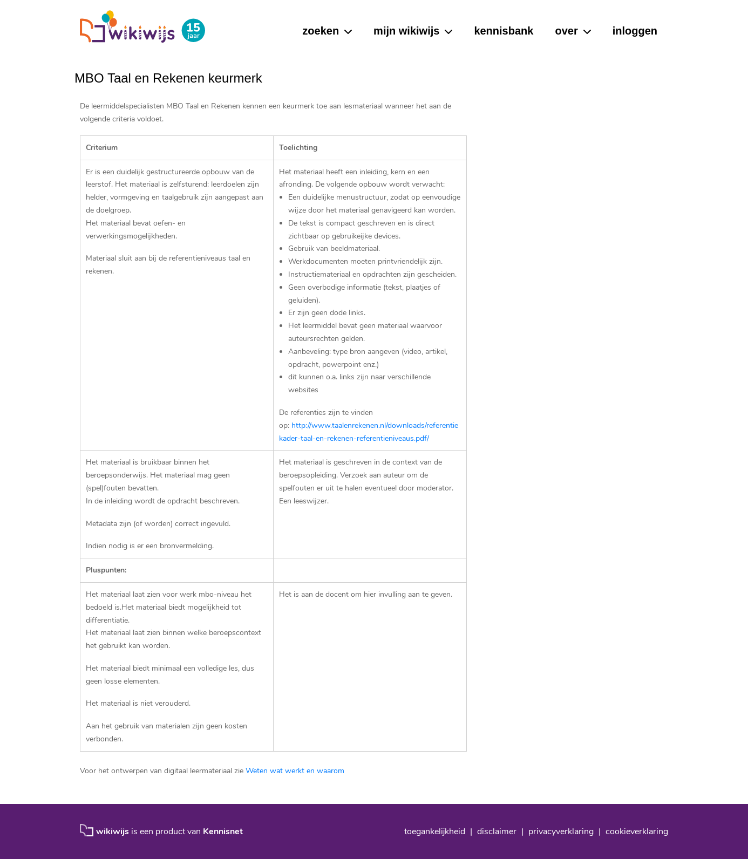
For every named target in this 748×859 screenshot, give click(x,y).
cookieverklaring (637, 831)
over (566, 31)
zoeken (320, 31)
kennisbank (503, 31)
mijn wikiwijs (406, 31)
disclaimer (496, 831)
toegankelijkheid (434, 831)
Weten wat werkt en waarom (295, 771)
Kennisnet (223, 831)
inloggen (635, 31)
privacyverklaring (561, 831)
